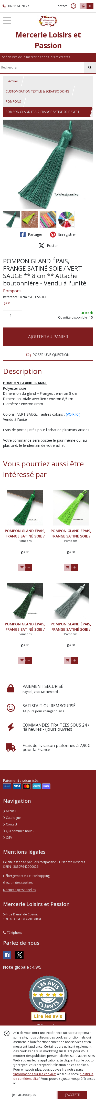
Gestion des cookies (18, 882)
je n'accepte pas (24, 1095)
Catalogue (12, 818)
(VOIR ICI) (73, 414)
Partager (31, 234)
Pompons (12, 291)
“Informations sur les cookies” (34, 1074)
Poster (48, 246)
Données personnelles (19, 890)
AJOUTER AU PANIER (48, 336)
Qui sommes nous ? (18, 831)
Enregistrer (63, 234)
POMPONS (13, 101)
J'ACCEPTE (72, 1095)
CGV (7, 837)
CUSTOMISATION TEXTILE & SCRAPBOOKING (37, 91)
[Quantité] (12, 315)
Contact (61, 6)
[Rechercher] (90, 67)
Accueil (13, 81)
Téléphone (13, 932)
